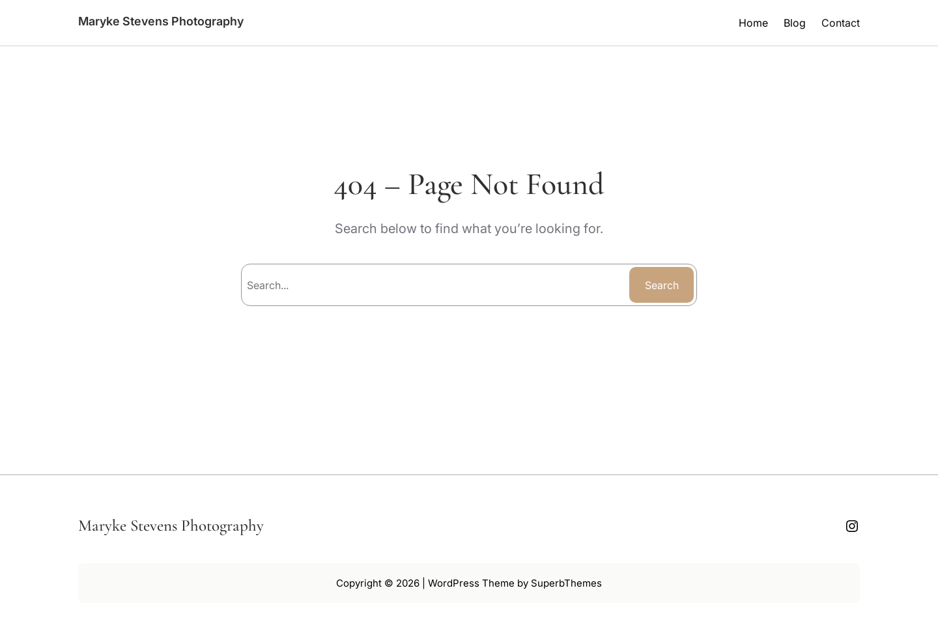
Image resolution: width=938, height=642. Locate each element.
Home (753, 22)
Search (662, 285)
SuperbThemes (566, 583)
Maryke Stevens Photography (161, 21)
